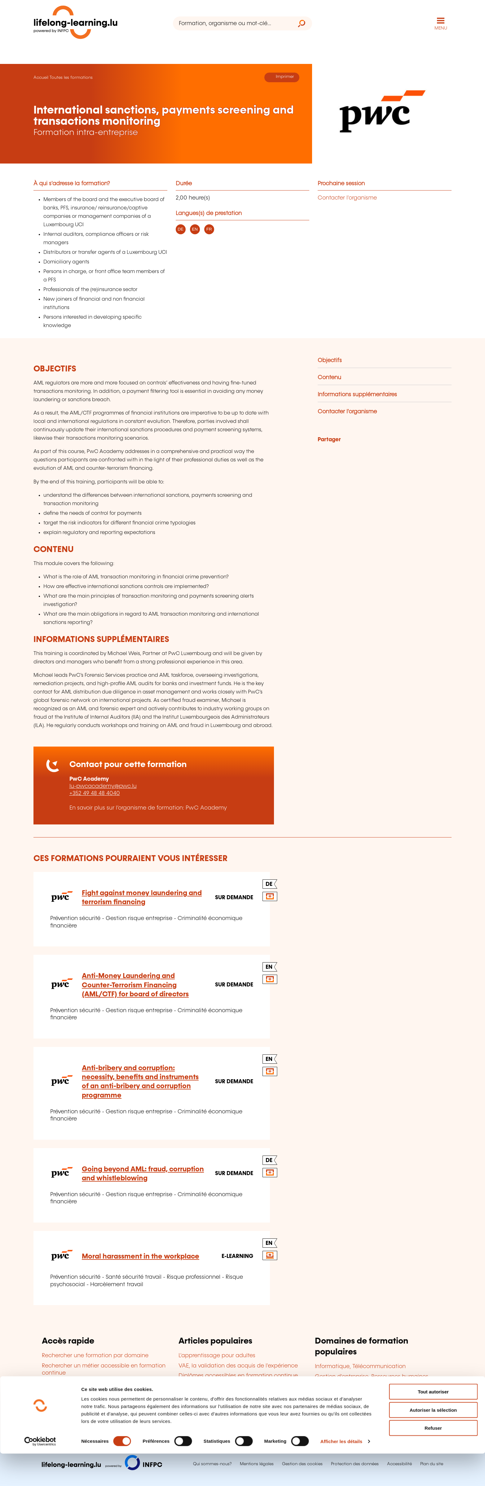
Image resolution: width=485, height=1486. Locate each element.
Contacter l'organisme (347, 197)
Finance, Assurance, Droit (348, 1396)
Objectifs (330, 360)
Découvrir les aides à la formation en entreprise (105, 1400)
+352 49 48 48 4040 (94, 793)
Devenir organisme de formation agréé (230, 1405)
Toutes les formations (71, 77)
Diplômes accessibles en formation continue (238, 1375)
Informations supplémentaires (357, 394)
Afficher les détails (341, 1473)
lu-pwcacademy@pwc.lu (103, 786)
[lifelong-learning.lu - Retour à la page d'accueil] (76, 23)
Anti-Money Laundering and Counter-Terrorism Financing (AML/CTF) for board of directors (135, 985)
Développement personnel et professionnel (372, 1406)
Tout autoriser (433, 1424)
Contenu (329, 377)
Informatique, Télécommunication (360, 1366)
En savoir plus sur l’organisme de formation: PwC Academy (148, 807)
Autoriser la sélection (433, 1442)
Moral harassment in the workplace (140, 1255)
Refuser (433, 1460)
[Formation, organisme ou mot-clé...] (232, 23)
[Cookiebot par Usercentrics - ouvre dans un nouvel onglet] (40, 1474)
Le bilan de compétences (212, 1395)
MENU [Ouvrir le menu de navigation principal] (440, 28)
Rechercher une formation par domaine (95, 1355)
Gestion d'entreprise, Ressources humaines (371, 1376)
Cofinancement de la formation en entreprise (240, 1385)
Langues (326, 1386)
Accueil (40, 77)
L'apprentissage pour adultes (217, 1355)
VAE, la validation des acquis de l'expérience (238, 1365)
